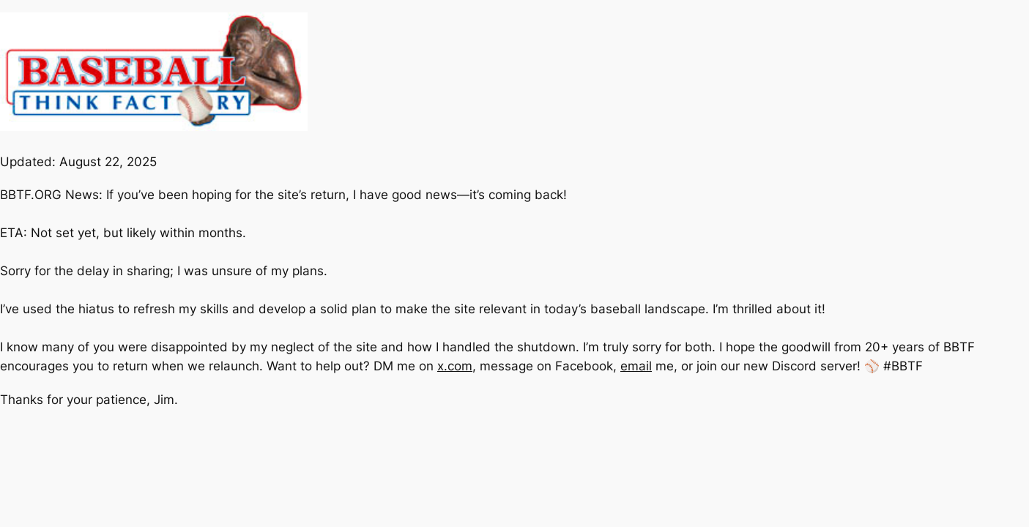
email (636, 366)
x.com (454, 366)
